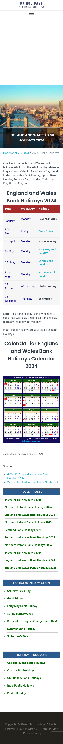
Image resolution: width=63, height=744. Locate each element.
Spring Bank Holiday (46, 262)
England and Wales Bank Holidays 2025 (30, 537)
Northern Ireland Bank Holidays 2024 (28, 545)
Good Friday (46, 231)
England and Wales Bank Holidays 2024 (30, 560)
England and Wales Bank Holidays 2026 (30, 514)
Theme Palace (48, 729)
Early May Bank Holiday (48, 251)
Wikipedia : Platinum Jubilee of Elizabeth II (32, 482)
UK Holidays (31, 3)
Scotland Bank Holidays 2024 (23, 552)
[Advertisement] (31, 52)
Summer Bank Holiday (47, 274)
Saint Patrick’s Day (19, 591)
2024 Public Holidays (45, 153)
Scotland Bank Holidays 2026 (23, 499)
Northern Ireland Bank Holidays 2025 (28, 522)
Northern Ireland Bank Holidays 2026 (28, 507)
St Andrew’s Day (17, 636)
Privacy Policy (32, 733)
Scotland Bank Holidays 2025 (23, 530)
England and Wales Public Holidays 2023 (30, 567)
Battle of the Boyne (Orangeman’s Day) (32, 621)
